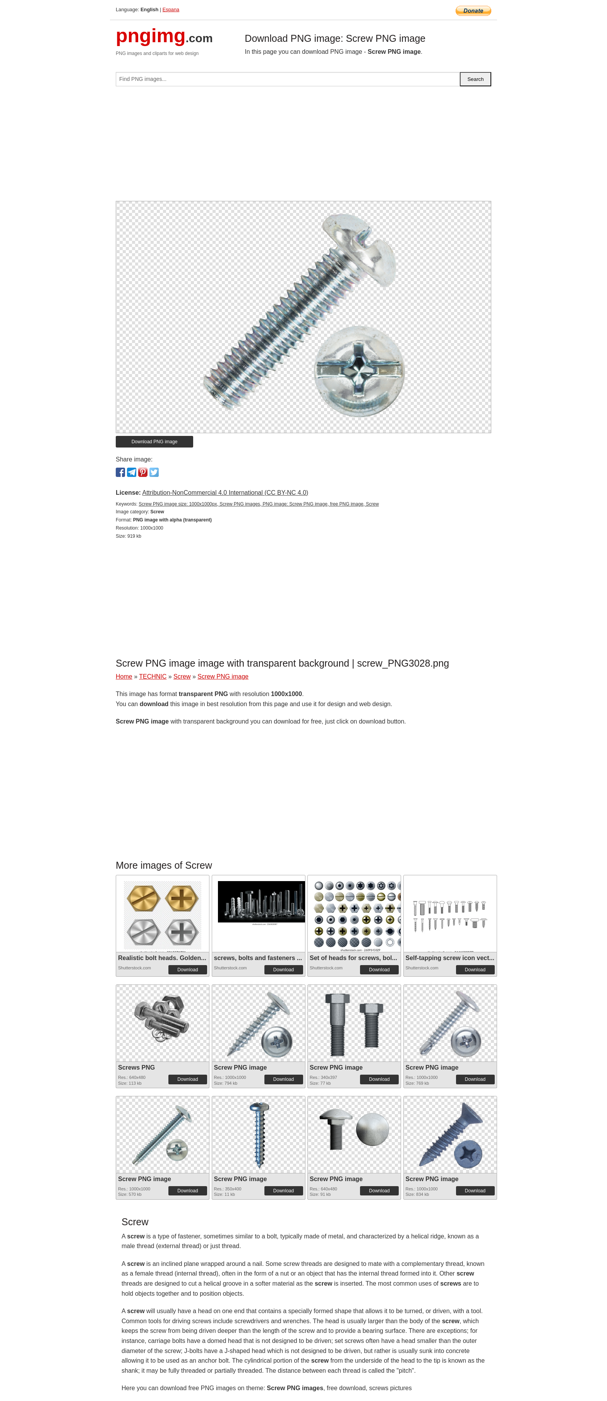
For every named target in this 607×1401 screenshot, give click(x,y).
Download (187, 969)
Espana (171, 9)
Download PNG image (155, 441)
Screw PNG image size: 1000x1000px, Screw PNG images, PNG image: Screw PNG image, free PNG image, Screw (259, 504)
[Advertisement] (303, 147)
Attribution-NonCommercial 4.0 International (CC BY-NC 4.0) (225, 492)
